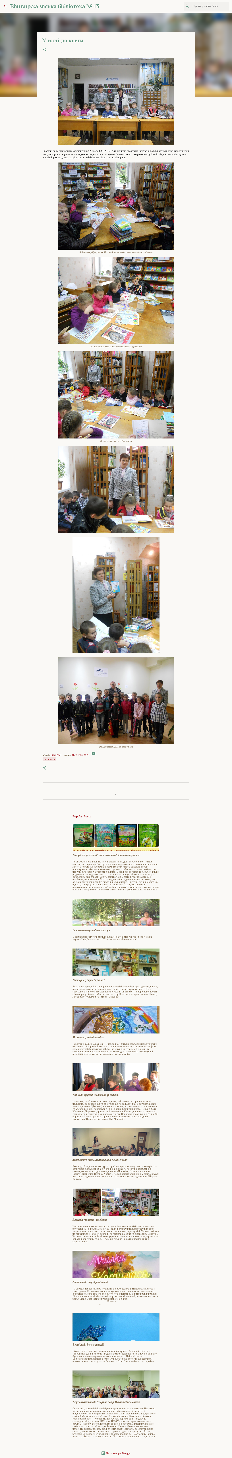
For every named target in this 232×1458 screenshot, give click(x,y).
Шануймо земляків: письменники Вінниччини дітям (106, 855)
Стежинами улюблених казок (91, 930)
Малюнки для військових (88, 1037)
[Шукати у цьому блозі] (210, 6)
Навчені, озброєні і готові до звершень (95, 1094)
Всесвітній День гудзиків (88, 1344)
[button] (45, 49)
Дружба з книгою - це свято (89, 1219)
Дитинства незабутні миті (90, 1282)
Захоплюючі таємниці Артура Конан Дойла (99, 1159)
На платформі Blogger (116, 1453)
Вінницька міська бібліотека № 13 (54, 6)
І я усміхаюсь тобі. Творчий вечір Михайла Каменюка (106, 1402)
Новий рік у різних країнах (88, 980)
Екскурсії (49, 759)
